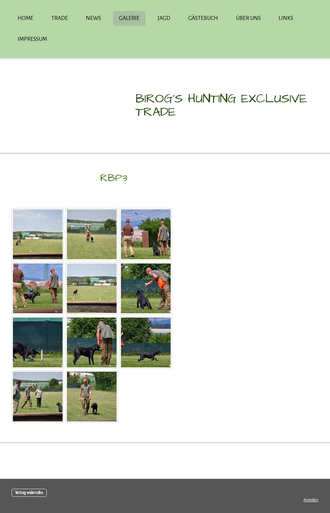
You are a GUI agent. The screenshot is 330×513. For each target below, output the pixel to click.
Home (25, 18)
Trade (59, 18)
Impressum (32, 39)
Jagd (163, 18)
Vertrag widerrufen (29, 492)
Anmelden (310, 500)
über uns (248, 18)
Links (286, 18)
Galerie (129, 18)
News (93, 18)
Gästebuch (203, 18)
